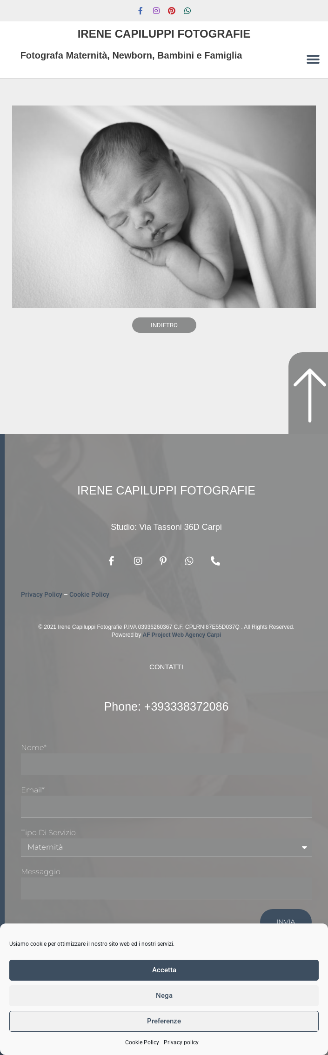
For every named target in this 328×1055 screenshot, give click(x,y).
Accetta (164, 970)
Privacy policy (181, 1042)
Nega (164, 995)
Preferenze (164, 1021)
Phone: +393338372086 (166, 706)
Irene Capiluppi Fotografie (164, 33)
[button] (312, 59)
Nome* (34, 747)
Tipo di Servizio (48, 832)
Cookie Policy (142, 1042)
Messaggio (40, 871)
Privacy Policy (41, 594)
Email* (33, 789)
